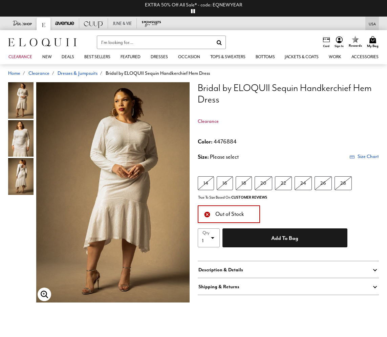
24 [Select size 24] (303, 183)
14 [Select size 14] (205, 183)
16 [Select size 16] (224, 183)
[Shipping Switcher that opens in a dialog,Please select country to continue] (372, 23)
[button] (339, 42)
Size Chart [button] (364, 156)
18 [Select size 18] (243, 183)
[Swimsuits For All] (151, 23)
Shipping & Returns (218, 287)
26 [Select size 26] (323, 183)
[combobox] (161, 42)
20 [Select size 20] (263, 183)
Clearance (38, 73)
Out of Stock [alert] (224, 214)
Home (14, 73)
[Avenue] (64, 23)
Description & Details (220, 270)
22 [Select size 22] (283, 183)
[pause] (193, 11)
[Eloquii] (43, 24)
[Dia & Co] (22, 23)
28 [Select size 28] (343, 183)
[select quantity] (209, 237)
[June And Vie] (122, 23)
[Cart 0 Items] (374, 42)
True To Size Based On (232, 197)
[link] (68, 56)
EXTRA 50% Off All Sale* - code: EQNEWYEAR (193, 5)
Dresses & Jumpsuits (78, 73)
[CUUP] (93, 23)
